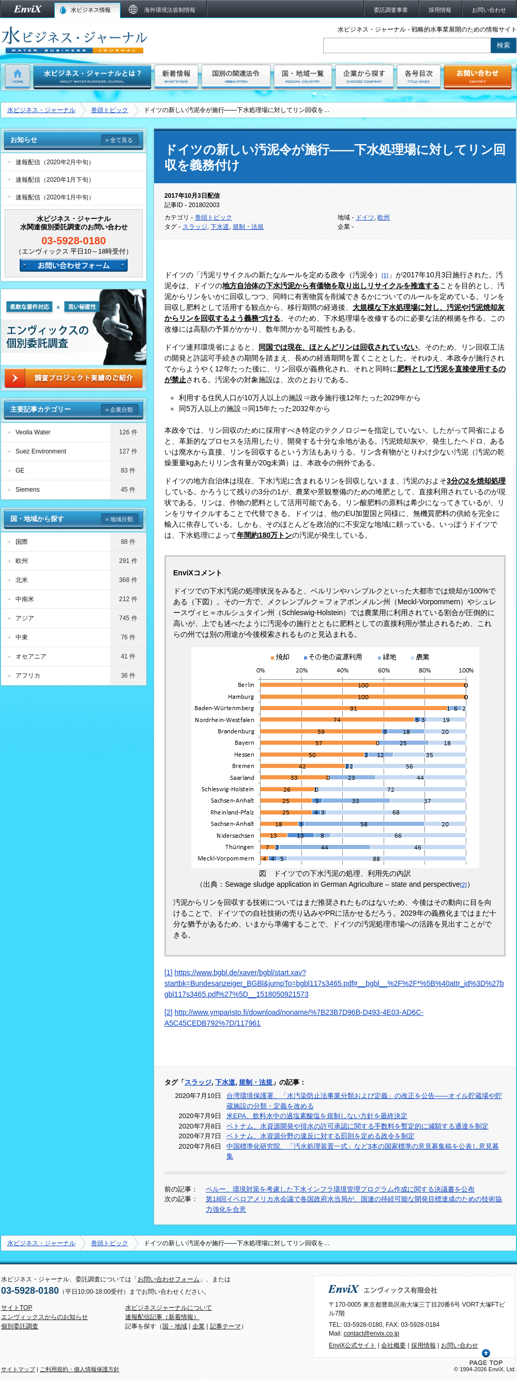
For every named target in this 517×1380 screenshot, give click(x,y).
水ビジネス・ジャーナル (41, 110)
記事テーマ (225, 1326)
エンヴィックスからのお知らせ (44, 1317)
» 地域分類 (119, 519)
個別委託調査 (19, 1326)
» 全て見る (119, 140)
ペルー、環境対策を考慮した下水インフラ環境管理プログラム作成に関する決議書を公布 (340, 1189)
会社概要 (393, 1345)
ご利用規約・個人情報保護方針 (79, 1369)
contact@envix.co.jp (372, 1333)
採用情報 (423, 1345)
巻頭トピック (109, 110)
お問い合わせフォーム (169, 1279)
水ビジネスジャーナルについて (168, 1307)
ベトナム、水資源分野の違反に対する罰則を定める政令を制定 (320, 1136)
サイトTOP (16, 1307)
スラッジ (195, 226)
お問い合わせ (459, 1345)
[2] (168, 1012)
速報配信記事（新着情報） (162, 1317)
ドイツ (365, 217)
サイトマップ (18, 1369)
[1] (168, 972)
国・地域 (174, 1326)
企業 (198, 1326)
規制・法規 (248, 226)
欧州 (383, 217)
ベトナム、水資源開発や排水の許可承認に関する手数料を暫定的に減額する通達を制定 (357, 1126)
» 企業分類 (119, 409)
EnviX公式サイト (352, 1345)
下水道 (219, 226)
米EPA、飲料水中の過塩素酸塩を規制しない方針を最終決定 (316, 1116)
